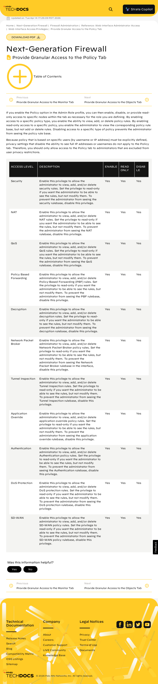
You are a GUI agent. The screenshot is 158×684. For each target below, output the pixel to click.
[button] (155, 547)
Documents (87, 650)
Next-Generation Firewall (31, 25)
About (47, 634)
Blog (9, 648)
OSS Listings (14, 658)
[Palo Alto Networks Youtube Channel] (147, 627)
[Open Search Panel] (112, 9)
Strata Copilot (139, 9)
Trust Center (88, 639)
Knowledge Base (54, 655)
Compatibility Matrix (20, 653)
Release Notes (16, 638)
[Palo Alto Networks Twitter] (139, 627)
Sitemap (11, 664)
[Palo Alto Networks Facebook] (120, 627)
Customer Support (55, 644)
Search (10, 643)
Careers (48, 639)
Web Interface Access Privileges (28, 29)
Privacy (85, 634)
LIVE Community (54, 650)
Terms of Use (88, 644)
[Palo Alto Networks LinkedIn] (129, 627)
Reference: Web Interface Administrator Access (110, 25)
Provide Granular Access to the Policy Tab (76, 29)
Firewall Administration (64, 25)
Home (10, 25)
